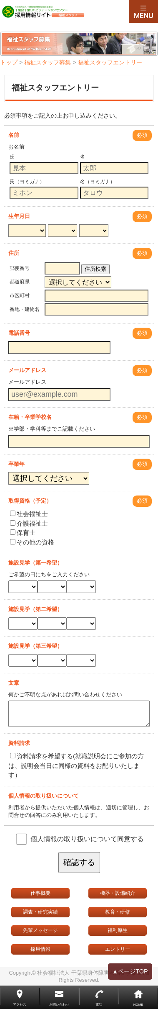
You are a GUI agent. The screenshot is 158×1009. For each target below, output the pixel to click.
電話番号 (19, 333)
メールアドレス (27, 370)
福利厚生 (118, 930)
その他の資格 (32, 542)
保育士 (22, 532)
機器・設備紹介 (117, 893)
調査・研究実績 (40, 911)
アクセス (19, 1004)
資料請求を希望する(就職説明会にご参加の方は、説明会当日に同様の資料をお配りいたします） (76, 765)
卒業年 (16, 464)
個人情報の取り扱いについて (43, 796)
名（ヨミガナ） (97, 181)
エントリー (117, 949)
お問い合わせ (59, 1004)
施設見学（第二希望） (35, 609)
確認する (79, 862)
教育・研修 (117, 911)
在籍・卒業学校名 (30, 417)
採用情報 (40, 949)
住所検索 (95, 269)
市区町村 (20, 295)
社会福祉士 (29, 513)
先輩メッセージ (40, 930)
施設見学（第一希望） (35, 563)
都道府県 (20, 281)
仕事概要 (40, 893)
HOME (138, 1004)
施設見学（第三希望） (35, 646)
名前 (13, 135)
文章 (13, 683)
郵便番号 (20, 268)
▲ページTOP (130, 971)
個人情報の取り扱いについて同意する (87, 838)
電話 (98, 1004)
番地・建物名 (25, 309)
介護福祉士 (29, 523)
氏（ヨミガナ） (27, 181)
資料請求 (19, 743)
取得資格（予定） (30, 501)
